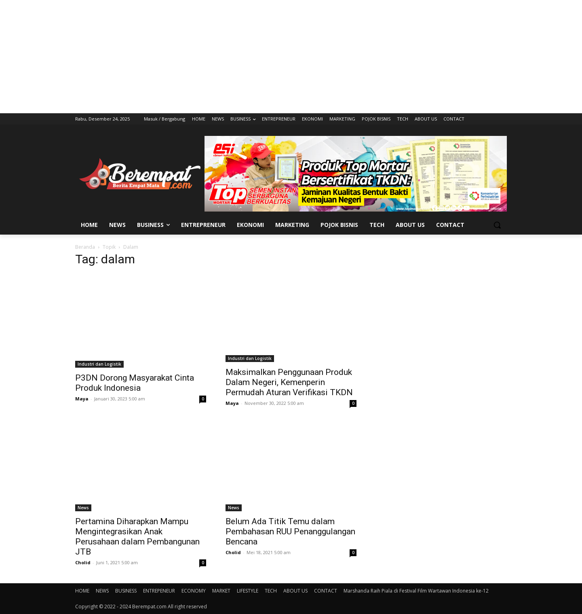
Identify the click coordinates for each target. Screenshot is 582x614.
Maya (82, 399)
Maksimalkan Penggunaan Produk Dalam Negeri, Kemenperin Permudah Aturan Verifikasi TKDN (289, 382)
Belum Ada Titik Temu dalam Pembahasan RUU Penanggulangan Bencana (290, 531)
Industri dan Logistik (99, 364)
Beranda (85, 246)
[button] (497, 225)
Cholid (83, 562)
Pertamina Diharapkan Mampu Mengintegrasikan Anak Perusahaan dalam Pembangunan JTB (137, 537)
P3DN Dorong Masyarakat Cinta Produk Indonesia (134, 383)
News (83, 507)
